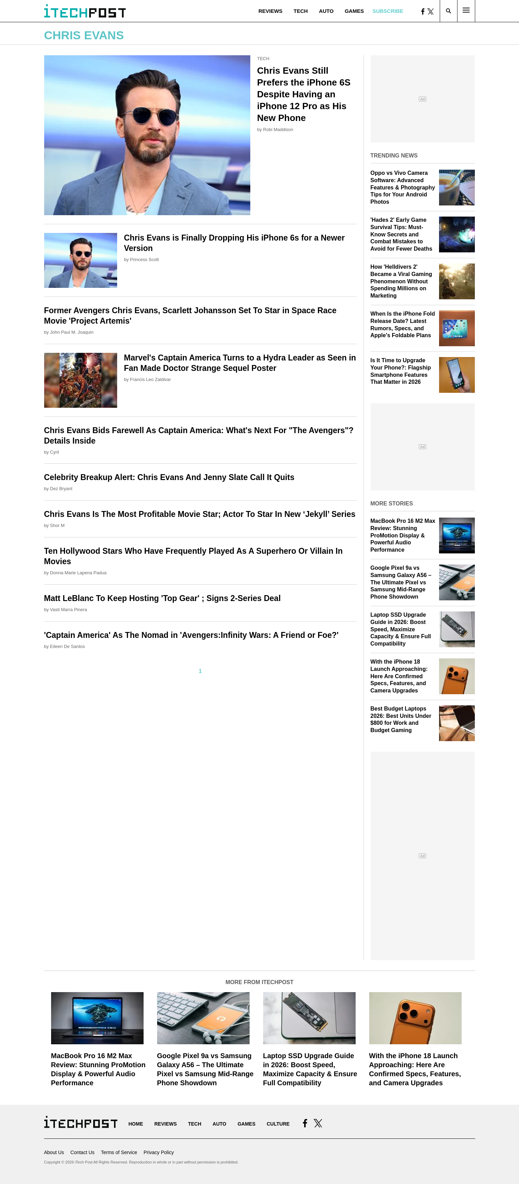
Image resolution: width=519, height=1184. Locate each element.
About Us (54, 1152)
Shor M (57, 525)
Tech (301, 11)
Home (136, 1124)
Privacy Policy (159, 1152)
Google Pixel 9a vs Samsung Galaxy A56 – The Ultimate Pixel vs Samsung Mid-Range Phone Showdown (401, 582)
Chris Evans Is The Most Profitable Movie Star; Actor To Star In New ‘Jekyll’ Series (200, 514)
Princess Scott (144, 259)
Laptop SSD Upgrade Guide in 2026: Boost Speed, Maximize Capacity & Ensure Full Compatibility (401, 629)
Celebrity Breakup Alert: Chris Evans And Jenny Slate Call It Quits (169, 477)
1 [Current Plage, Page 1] (200, 671)
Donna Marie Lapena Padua (78, 572)
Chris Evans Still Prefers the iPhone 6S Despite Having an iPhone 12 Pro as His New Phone (304, 94)
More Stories (392, 503)
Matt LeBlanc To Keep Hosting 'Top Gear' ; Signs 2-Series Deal (162, 598)
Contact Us (83, 1152)
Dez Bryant (61, 488)
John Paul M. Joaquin (72, 332)
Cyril (54, 452)
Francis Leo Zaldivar (150, 379)
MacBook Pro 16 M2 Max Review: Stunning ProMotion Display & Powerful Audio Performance (403, 535)
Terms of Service (119, 1152)
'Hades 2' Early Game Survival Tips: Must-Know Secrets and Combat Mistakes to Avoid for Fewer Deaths (401, 234)
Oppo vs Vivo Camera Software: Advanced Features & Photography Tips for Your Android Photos (403, 187)
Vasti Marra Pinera (68, 609)
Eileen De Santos (67, 646)
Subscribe (388, 11)
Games (354, 11)
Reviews (270, 11)
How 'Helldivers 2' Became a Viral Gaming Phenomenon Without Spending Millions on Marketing (401, 281)
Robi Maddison (278, 129)
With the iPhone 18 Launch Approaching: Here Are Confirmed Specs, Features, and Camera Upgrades (399, 676)
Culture (278, 1124)
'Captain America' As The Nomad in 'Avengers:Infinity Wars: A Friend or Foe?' (191, 635)
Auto (326, 11)
